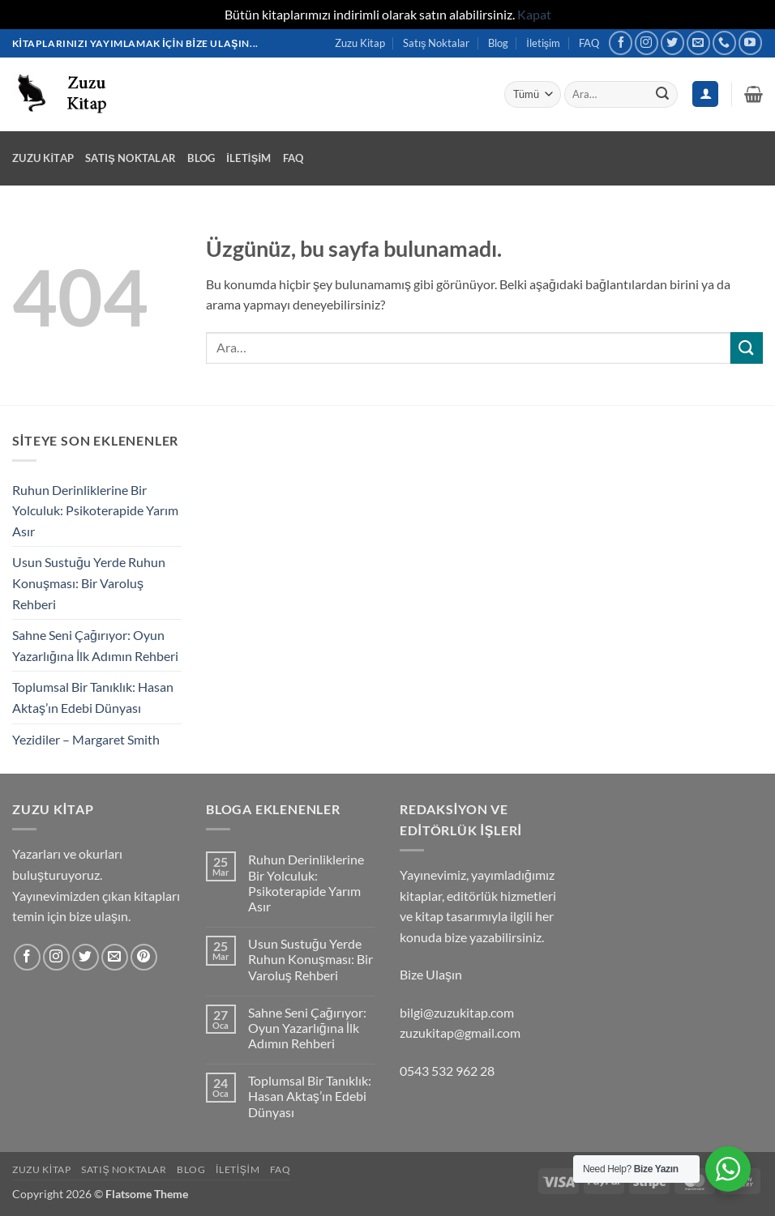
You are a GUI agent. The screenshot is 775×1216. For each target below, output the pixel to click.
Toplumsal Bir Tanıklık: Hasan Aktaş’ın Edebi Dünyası (92, 697)
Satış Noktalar (436, 42)
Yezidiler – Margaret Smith (86, 739)
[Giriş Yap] (705, 94)
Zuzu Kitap (360, 42)
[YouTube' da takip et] (750, 42)
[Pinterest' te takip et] (144, 957)
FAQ (589, 42)
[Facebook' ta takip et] (620, 42)
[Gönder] (662, 94)
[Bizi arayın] (724, 42)
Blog (498, 42)
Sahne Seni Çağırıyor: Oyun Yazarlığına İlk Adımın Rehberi (95, 645)
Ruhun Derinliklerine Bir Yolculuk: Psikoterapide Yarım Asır (95, 510)
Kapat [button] (534, 14)
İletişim (543, 42)
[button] (753, 94)
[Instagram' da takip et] (646, 42)
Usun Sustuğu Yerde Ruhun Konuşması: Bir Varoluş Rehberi (88, 582)
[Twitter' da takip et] (672, 42)
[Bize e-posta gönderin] (698, 42)
